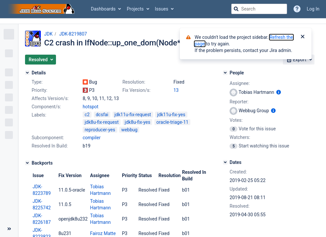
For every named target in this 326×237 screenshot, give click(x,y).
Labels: (39, 115)
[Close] (302, 37)
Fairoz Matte (103, 233)
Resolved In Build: (50, 145)
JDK (48, 34)
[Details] (27, 72)
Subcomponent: (48, 137)
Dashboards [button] (103, 9)
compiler (91, 137)
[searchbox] (259, 9)
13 (176, 90)
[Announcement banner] (163, 21)
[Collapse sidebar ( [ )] (9, 229)
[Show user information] (278, 92)
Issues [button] (161, 9)
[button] (40, 60)
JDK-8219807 (73, 34)
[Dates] (225, 162)
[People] (225, 72)
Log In (313, 9)
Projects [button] (135, 9)
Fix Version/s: (136, 90)
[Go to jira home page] (42, 8)
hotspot (90, 106)
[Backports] (27, 163)
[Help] (297, 9)
